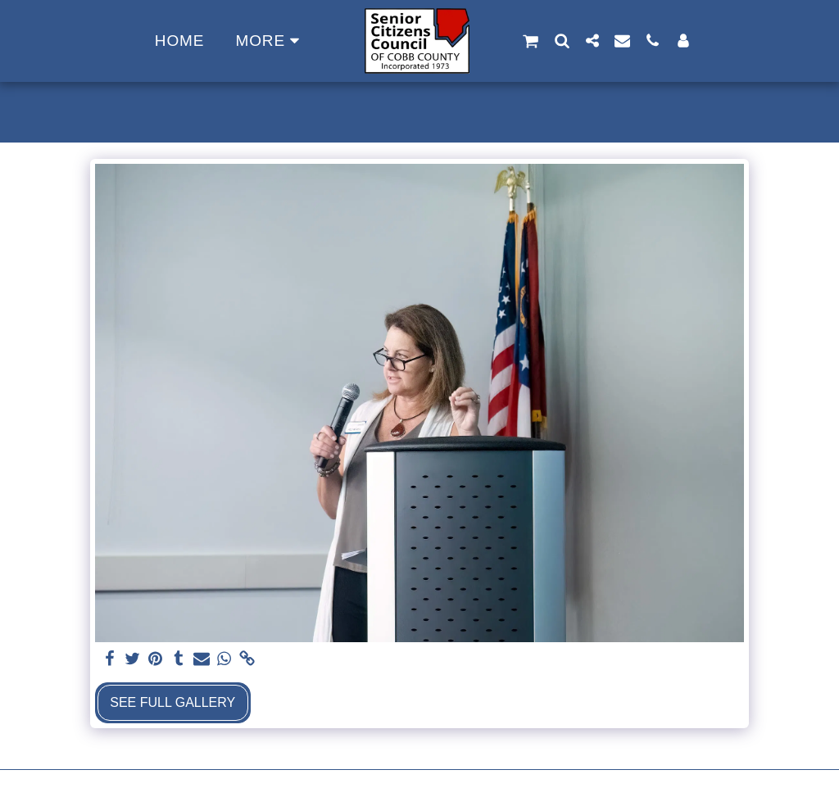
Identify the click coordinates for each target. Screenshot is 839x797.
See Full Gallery (172, 702)
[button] (530, 41)
